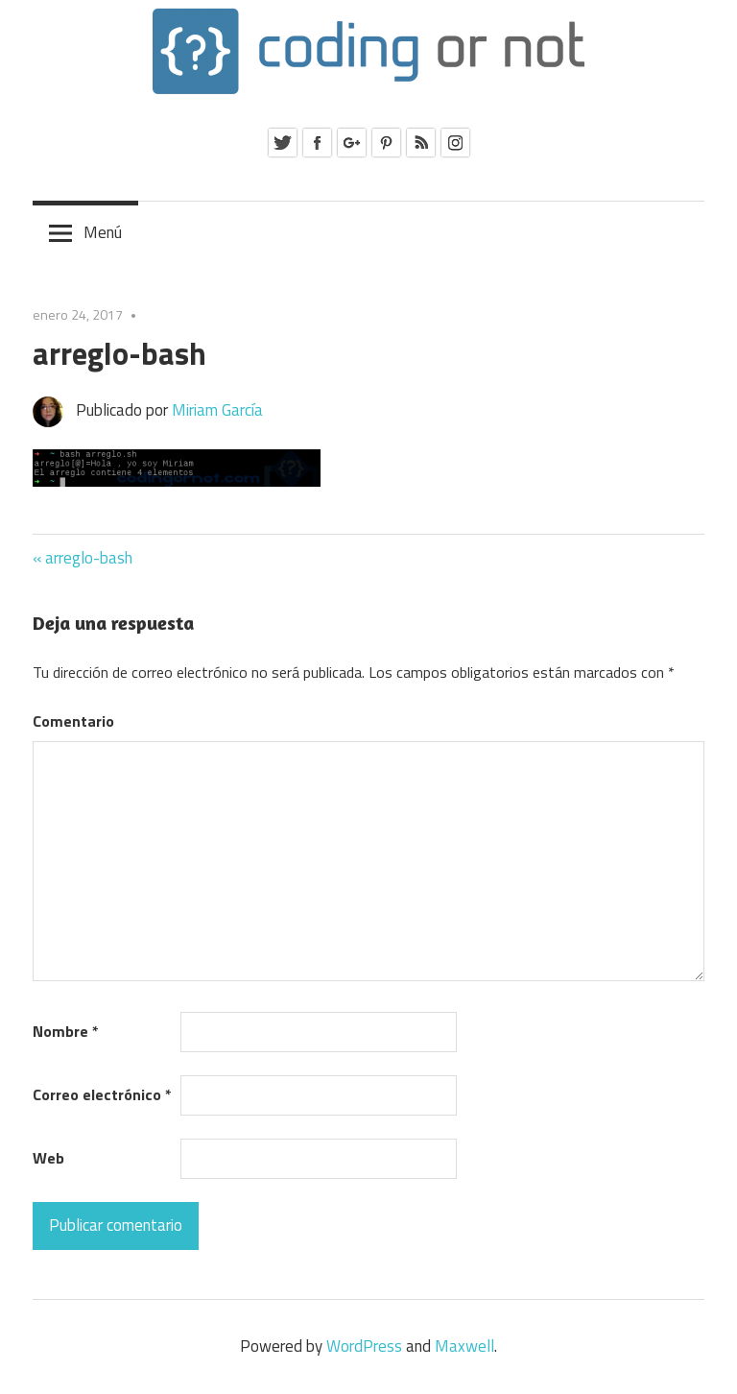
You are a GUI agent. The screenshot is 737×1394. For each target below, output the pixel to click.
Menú (102, 232)
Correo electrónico (102, 1094)
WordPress (364, 1346)
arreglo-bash (88, 557)
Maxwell (464, 1346)
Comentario (73, 721)
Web (48, 1157)
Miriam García (217, 409)
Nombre (66, 1031)
